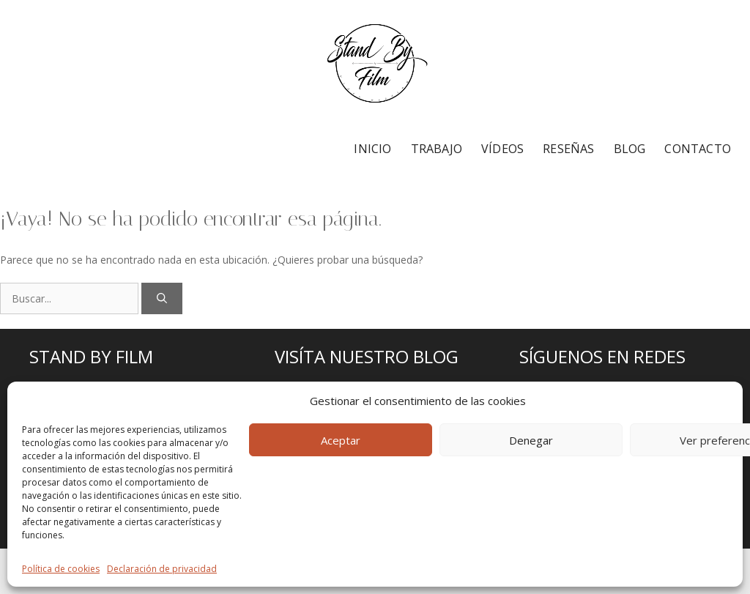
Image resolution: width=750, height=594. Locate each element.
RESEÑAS (568, 149)
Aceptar (340, 440)
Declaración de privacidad (162, 569)
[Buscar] (161, 298)
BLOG (630, 149)
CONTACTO (697, 149)
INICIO (372, 149)
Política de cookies (61, 569)
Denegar (531, 440)
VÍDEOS (502, 149)
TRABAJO (436, 149)
